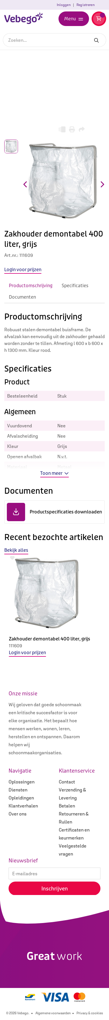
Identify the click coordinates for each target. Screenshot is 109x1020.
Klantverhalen (23, 805)
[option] (54, 610)
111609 (15, 645)
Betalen (67, 805)
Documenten (22, 297)
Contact (67, 781)
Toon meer (54, 473)
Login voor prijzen (27, 652)
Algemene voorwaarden (53, 1013)
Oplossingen (22, 781)
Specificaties (75, 285)
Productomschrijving (31, 285)
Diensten (18, 789)
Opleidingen (21, 797)
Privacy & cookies (89, 1013)
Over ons (18, 813)
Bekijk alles (16, 550)
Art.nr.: (11, 255)
